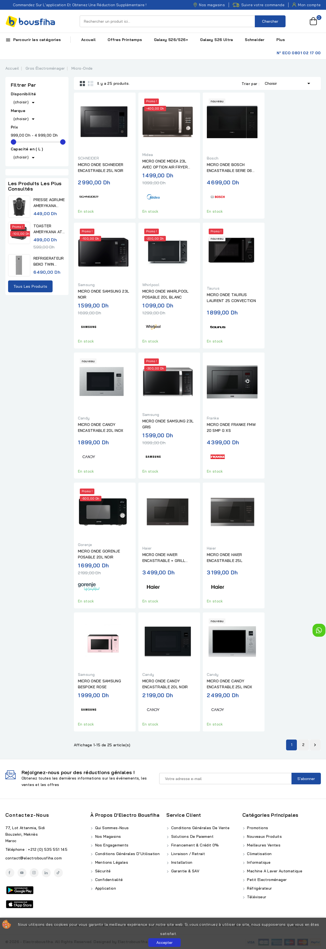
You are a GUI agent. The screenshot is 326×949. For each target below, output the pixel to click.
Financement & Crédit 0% (194, 845)
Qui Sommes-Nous (111, 827)
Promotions (257, 827)
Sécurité (102, 871)
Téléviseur (256, 896)
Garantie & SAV (184, 871)
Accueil (88, 39)
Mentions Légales (111, 862)
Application (105, 888)
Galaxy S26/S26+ (171, 39)
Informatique (258, 862)
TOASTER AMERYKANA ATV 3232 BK (49, 229)
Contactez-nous (27, 815)
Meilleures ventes (263, 845)
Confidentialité (108, 879)
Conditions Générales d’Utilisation (127, 853)
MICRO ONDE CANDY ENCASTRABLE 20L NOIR (165, 684)
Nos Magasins (107, 836)
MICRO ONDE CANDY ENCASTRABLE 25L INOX (229, 684)
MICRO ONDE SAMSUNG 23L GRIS (168, 424)
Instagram (34, 872)
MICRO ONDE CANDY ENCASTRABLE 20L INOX (100, 427)
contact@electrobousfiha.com (33, 858)
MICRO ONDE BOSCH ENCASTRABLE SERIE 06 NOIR (229, 168)
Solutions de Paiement (192, 836)
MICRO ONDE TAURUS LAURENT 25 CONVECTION (231, 297)
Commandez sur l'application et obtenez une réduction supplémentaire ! (76, 4)
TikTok (58, 872)
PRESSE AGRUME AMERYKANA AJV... (49, 203)
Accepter (164, 942)
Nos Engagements (111, 845)
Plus (280, 39)
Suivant (315, 745)
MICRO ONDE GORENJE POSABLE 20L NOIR (99, 554)
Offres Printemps (125, 39)
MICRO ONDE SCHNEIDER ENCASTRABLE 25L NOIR (100, 167)
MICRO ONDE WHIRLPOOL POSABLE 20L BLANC (165, 294)
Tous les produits (30, 286)
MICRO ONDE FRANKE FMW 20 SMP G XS (231, 427)
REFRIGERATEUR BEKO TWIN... (48, 261)
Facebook (9, 872)
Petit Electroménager (266, 879)
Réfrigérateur (259, 888)
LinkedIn (46, 872)
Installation (181, 862)
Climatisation (259, 853)
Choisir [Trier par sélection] (288, 83)
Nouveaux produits (264, 836)
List (90, 83)
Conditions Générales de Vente (199, 827)
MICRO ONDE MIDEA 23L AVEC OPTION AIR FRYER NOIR (165, 164)
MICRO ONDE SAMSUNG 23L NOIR (103, 294)
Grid (82, 83)
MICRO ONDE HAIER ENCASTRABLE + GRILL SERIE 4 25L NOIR (164, 558)
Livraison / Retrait (187, 853)
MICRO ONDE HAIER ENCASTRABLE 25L (225, 557)
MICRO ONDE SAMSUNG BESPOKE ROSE (99, 684)
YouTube (22, 872)
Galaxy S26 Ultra (216, 39)
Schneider (255, 39)
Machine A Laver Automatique (274, 871)
